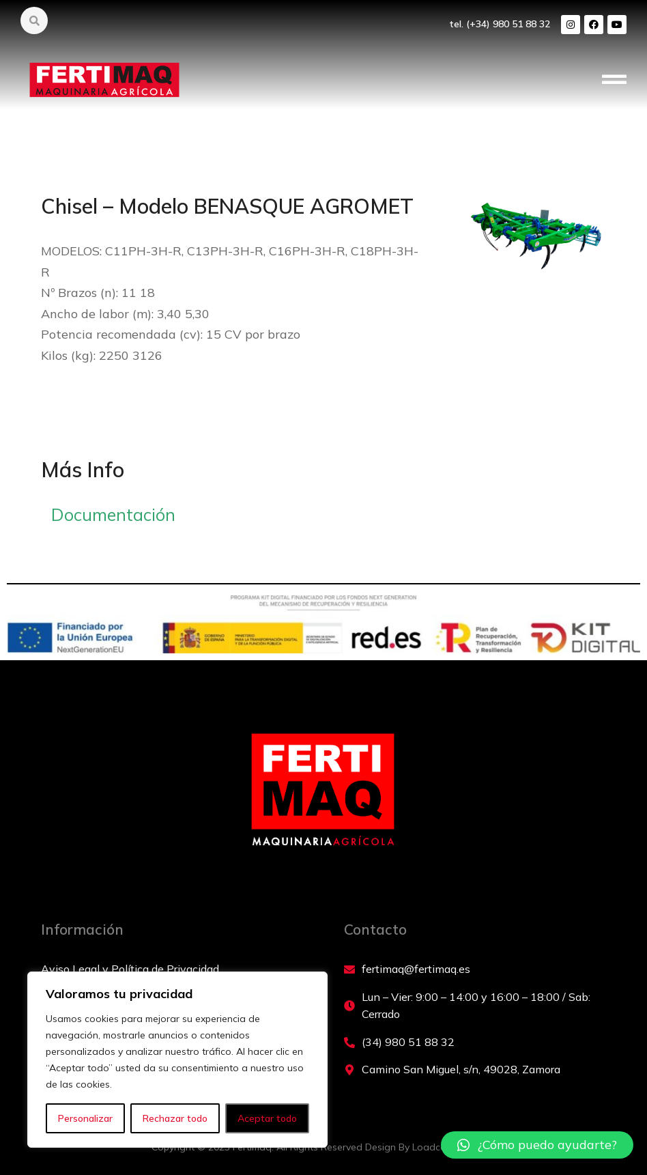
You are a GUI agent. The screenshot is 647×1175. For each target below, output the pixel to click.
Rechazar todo (175, 1118)
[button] (614, 81)
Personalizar (85, 1118)
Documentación (113, 514)
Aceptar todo (267, 1118)
